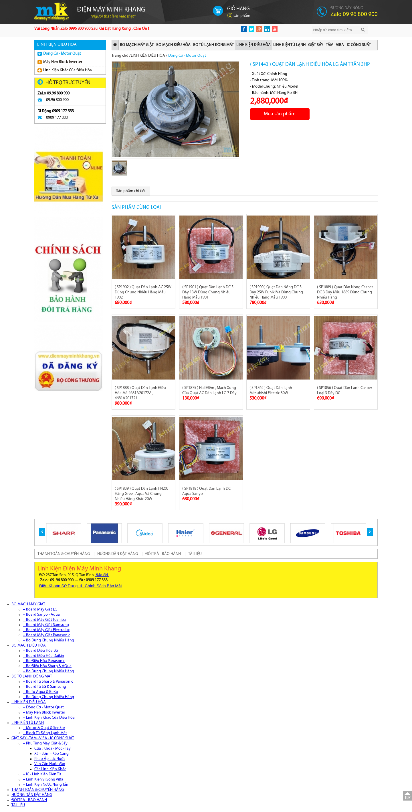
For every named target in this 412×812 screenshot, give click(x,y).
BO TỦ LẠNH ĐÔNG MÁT (213, 45)
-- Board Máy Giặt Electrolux (46, 630)
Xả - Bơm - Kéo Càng (51, 754)
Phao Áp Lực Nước (49, 759)
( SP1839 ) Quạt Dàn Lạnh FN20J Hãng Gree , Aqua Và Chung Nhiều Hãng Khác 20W (141, 494)
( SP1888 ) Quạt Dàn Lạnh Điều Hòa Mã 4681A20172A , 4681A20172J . (140, 393)
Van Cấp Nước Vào (49, 764)
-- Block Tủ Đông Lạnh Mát (45, 733)
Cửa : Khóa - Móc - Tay (52, 748)
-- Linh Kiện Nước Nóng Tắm (46, 785)
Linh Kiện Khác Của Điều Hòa (64, 70)
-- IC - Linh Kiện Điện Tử (42, 774)
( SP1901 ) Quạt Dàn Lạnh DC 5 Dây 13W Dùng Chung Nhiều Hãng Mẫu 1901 (207, 292)
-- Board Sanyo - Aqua (41, 615)
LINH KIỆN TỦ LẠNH (289, 45)
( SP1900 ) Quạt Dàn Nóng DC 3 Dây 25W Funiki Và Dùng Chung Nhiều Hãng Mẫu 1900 (276, 292)
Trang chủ (120, 56)
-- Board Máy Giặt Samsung (46, 625)
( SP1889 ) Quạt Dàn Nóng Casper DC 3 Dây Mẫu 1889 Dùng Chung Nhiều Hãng (345, 292)
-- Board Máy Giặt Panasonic (46, 635)
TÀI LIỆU (195, 554)
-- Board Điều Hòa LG (40, 651)
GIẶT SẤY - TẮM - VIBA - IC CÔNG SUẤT (339, 45)
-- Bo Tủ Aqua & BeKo (40, 692)
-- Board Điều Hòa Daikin (43, 656)
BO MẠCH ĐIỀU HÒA (173, 45)
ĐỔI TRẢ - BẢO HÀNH (163, 554)
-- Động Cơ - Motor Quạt (43, 707)
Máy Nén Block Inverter (59, 62)
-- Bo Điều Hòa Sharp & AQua (47, 666)
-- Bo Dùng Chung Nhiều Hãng (48, 640)
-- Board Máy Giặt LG (40, 609)
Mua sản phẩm (280, 114)
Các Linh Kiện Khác (50, 769)
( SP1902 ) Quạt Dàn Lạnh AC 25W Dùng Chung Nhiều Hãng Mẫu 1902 (143, 292)
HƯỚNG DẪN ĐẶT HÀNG (117, 554)
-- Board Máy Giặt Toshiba (44, 620)
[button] (42, 532)
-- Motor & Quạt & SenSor (44, 728)
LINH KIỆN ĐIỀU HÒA (253, 45)
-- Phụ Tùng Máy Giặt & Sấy (45, 743)
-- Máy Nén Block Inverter (44, 712)
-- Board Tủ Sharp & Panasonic (48, 681)
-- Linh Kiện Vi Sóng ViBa (43, 779)
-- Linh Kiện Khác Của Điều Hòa (49, 718)
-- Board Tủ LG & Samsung (44, 687)
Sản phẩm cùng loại (136, 207)
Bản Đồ (102, 575)
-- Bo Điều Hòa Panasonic (44, 661)
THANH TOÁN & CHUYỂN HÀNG (63, 554)
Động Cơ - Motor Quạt (59, 54)
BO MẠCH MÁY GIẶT (137, 45)
